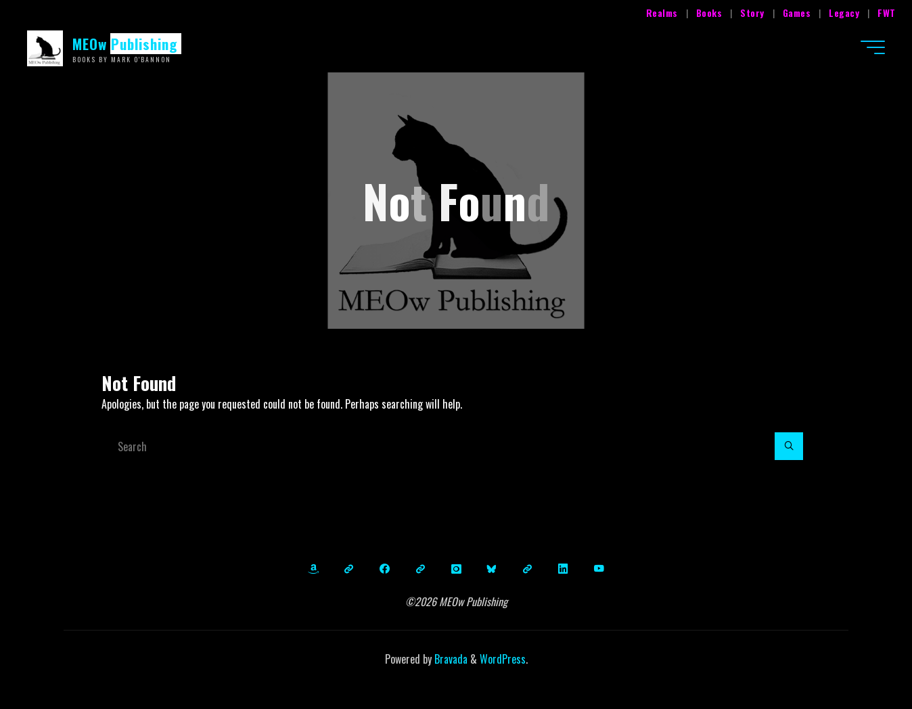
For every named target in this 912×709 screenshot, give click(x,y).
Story (752, 12)
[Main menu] (873, 47)
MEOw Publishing (125, 43)
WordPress (503, 659)
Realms (662, 12)
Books (709, 12)
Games (797, 12)
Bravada (450, 659)
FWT (886, 12)
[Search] (789, 446)
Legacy (844, 12)
